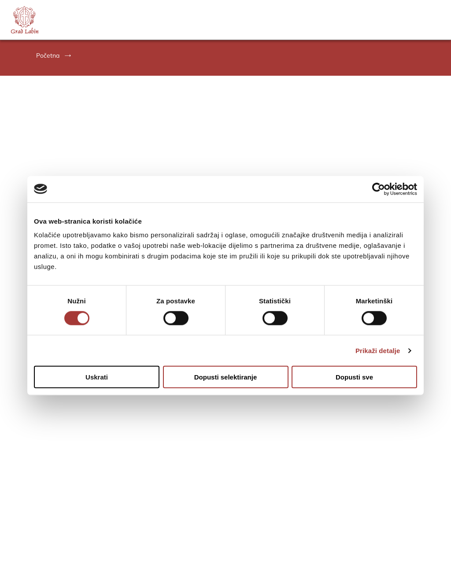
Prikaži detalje (377, 350)
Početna (47, 55)
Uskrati (96, 377)
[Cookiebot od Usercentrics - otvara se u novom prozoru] (378, 188)
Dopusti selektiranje (225, 377)
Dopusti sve (354, 377)
